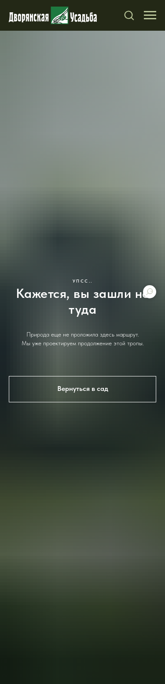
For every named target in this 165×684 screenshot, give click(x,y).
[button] (129, 15)
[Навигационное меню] (150, 15)
